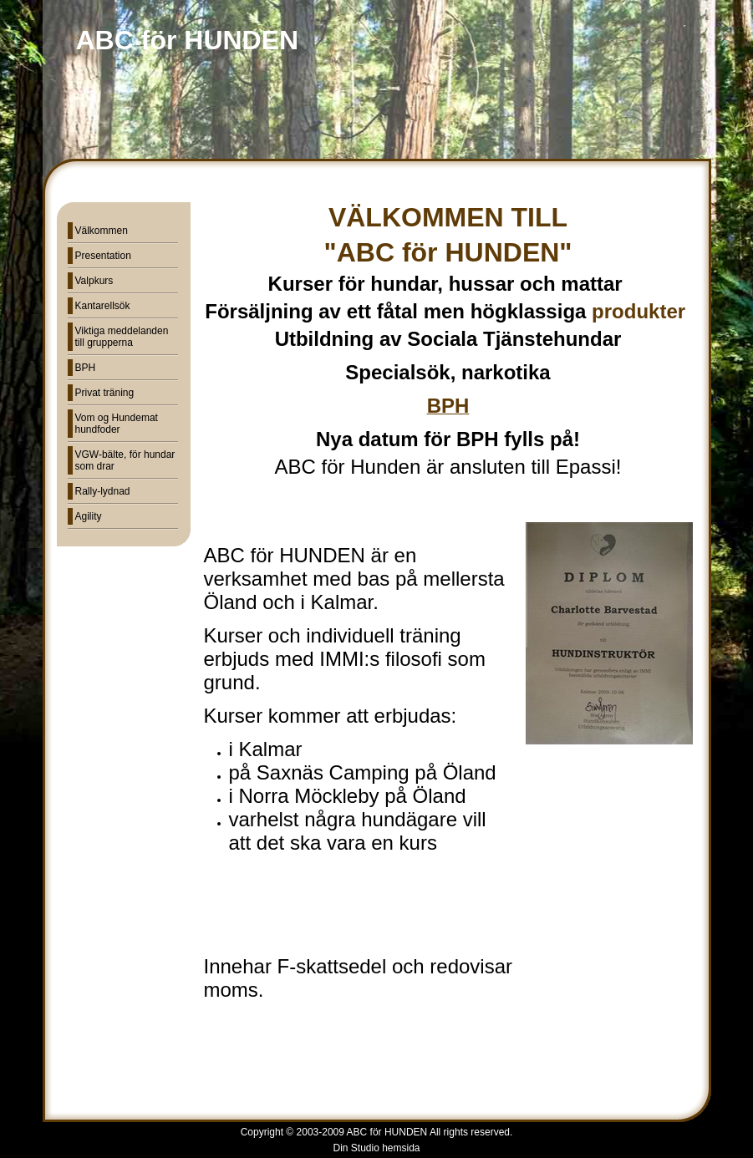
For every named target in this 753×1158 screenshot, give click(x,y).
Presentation (103, 256)
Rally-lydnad (102, 491)
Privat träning (105, 393)
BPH (85, 367)
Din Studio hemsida (376, 1148)
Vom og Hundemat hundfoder (116, 423)
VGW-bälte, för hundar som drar (125, 460)
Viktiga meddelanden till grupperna (122, 336)
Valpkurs (94, 281)
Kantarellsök (102, 306)
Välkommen (101, 230)
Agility (88, 516)
